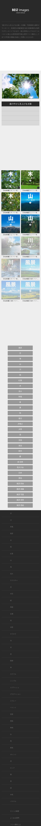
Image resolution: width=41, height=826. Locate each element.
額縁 (11, 661)
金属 (11, 614)
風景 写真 (20, 494)
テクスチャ (14, 580)
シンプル (13, 681)
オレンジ (13, 754)
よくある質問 (14, 818)
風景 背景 (20, 500)
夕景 (20, 429)
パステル (13, 801)
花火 (20, 391)
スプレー (13, 701)
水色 (11, 794)
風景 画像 (20, 489)
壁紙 (11, 721)
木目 (11, 594)
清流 (20, 446)
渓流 (20, 440)
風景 (20, 348)
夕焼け (20, 424)
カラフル (13, 674)
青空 (20, 418)
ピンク (12, 768)
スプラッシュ (14, 687)
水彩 (11, 627)
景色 (20, 478)
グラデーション (15, 694)
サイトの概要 (14, 811)
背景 (11, 714)
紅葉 (20, 380)
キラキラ (13, 634)
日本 (20, 473)
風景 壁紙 (20, 505)
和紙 (11, 607)
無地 (11, 727)
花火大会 (20, 467)
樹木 (20, 451)
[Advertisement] (20, 57)
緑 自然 (20, 462)
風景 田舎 (20, 483)
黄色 (11, 748)
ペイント (13, 707)
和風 (20, 397)
